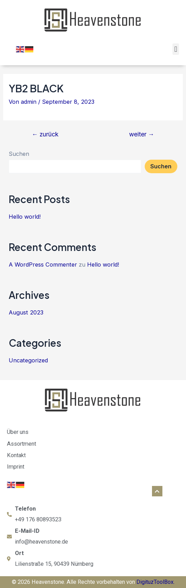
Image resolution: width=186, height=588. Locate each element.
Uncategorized (28, 360)
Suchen (19, 153)
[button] (175, 49)
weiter (141, 134)
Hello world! (25, 216)
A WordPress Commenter (43, 264)
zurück (45, 134)
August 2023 (26, 312)
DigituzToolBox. (155, 582)
